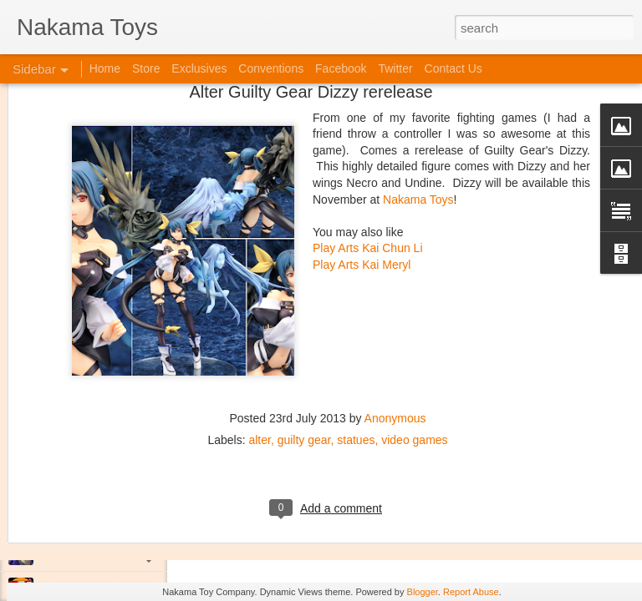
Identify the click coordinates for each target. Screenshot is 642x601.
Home (104, 68)
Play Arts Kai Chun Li (368, 157)
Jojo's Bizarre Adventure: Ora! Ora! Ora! (129, 552)
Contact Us (453, 68)
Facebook (340, 68)
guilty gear (304, 349)
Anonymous (395, 328)
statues (355, 349)
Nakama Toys (418, 108)
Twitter (395, 68)
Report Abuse (471, 592)
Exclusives (199, 68)
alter (259, 349)
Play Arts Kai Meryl (361, 174)
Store (146, 68)
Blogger (422, 592)
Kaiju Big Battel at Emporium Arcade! (123, 515)
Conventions (270, 68)
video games (414, 349)
